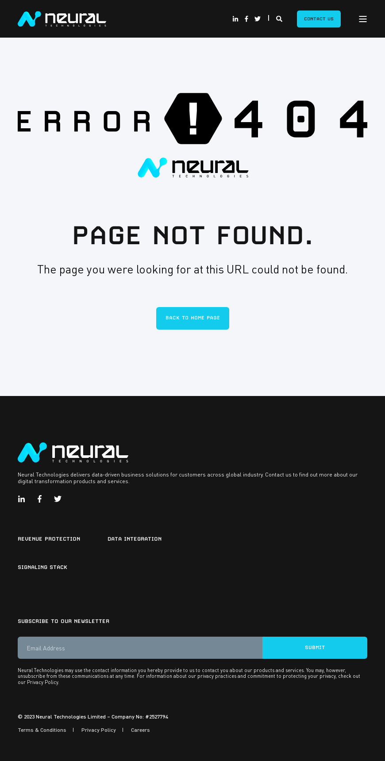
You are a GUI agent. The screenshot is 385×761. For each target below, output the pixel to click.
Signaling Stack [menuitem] (42, 567)
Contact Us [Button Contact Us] (319, 18)
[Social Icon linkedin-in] (236, 19)
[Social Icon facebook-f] (246, 19)
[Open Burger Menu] (363, 19)
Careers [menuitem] (140, 729)
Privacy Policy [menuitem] (98, 729)
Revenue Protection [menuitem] (49, 539)
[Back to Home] (62, 18)
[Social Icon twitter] (256, 19)
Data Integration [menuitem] (135, 539)
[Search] (280, 18)
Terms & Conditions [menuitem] (42, 729)
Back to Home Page (193, 318)
